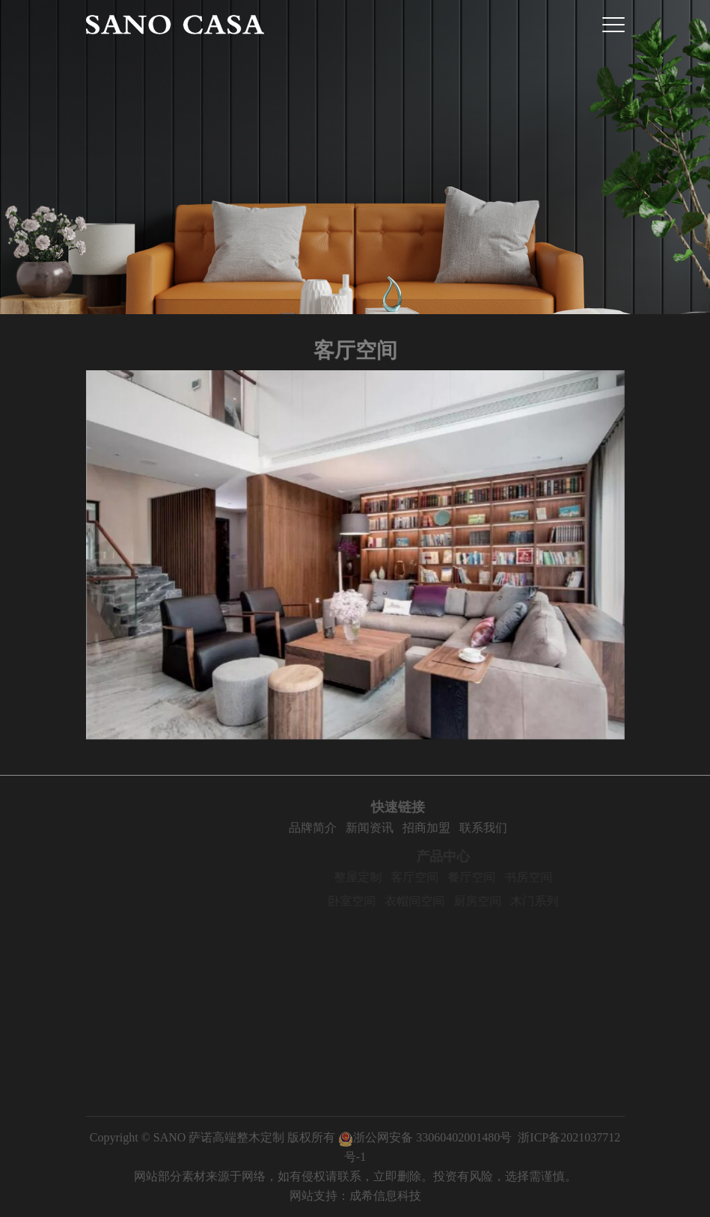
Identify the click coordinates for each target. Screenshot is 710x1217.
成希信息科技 (385, 1195)
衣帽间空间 (426, 901)
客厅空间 (426, 877)
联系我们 (496, 827)
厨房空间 (489, 901)
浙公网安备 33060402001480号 (425, 1137)
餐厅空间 (483, 877)
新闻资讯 (382, 827)
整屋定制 (370, 877)
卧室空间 (364, 901)
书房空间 (540, 877)
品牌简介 (325, 827)
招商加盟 (439, 827)
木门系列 (546, 901)
